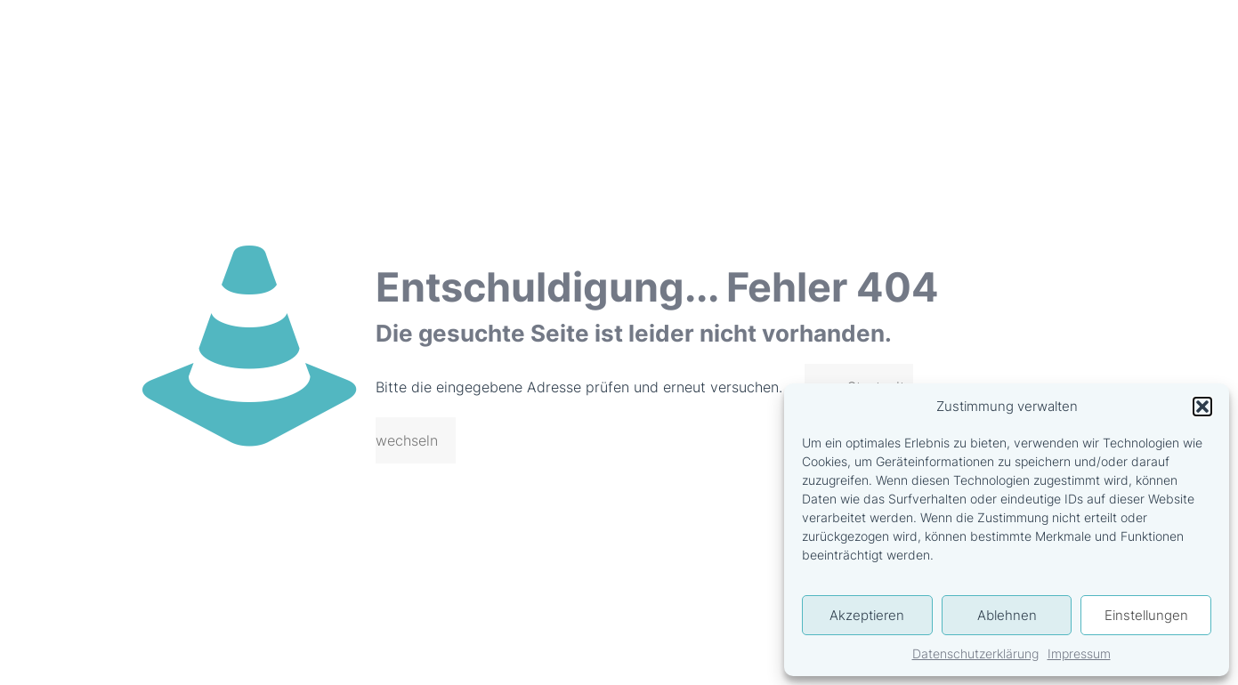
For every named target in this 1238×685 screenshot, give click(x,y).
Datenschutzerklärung (975, 653)
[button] (1202, 406)
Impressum (1079, 653)
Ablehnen (1007, 615)
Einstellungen (1146, 615)
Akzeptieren (866, 615)
